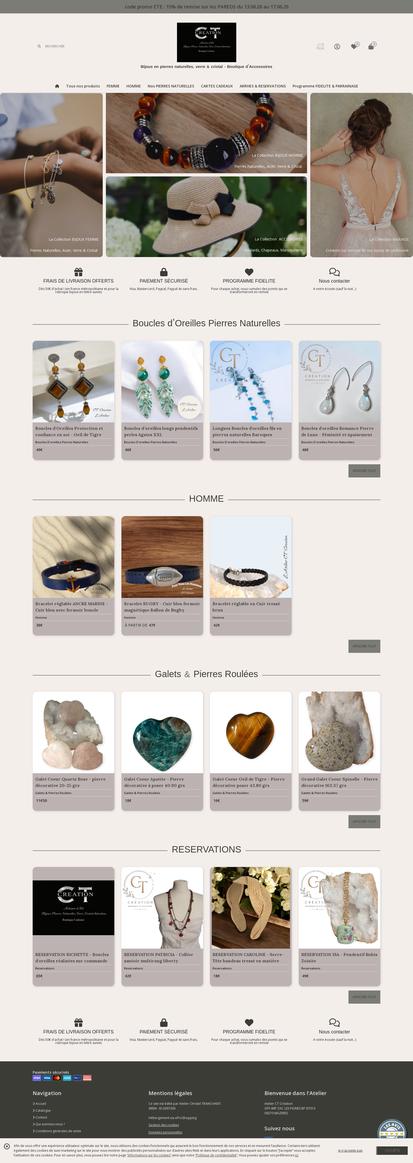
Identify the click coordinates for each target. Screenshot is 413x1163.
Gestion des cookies (164, 1125)
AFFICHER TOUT (364, 471)
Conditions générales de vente (57, 1131)
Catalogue (42, 1110)
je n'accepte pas (350, 1150)
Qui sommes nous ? (49, 1124)
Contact (40, 1117)
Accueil (39, 1103)
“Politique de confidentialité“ (216, 1155)
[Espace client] (337, 46)
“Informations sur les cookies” (149, 1155)
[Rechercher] (39, 46)
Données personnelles (165, 1132)
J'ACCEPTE (392, 1150)
